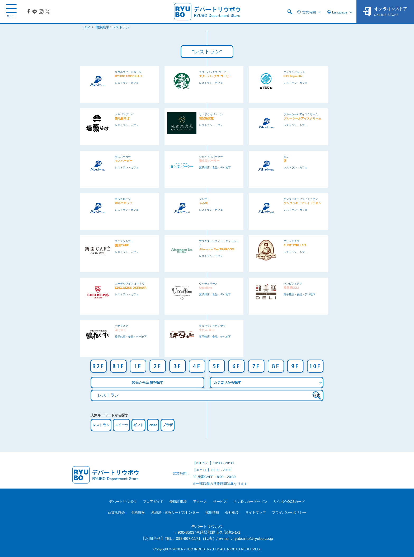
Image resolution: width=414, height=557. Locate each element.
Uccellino (205, 287)
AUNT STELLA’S (295, 245)
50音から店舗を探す (147, 382)
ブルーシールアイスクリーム (301, 114)
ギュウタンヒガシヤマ (212, 325)
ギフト (138, 425)
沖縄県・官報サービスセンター (175, 512)
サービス (220, 502)
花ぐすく (120, 330)
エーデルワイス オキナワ (130, 283)
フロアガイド (153, 502)
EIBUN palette (293, 76)
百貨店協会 (116, 512)
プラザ (167, 425)
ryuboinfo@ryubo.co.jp (253, 538)
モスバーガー (123, 156)
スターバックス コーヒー (214, 72)
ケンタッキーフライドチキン (301, 198)
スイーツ (121, 425)
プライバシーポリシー (289, 512)
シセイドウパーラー (211, 156)
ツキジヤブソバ (124, 114)
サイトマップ (255, 512)
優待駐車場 (178, 502)
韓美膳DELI (291, 287)
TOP (86, 27)
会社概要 (232, 512)
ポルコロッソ (123, 198)
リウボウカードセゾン (250, 502)
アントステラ (291, 241)
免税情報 (138, 512)
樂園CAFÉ (122, 245)
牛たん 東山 (206, 330)
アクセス (200, 502)
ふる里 (203, 203)
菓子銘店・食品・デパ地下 (215, 167)
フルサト (204, 198)
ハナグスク (121, 325)
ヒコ (286, 156)
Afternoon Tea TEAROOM (216, 249)
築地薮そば (122, 118)
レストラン (101, 425)
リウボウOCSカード (289, 502)
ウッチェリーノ (208, 283)
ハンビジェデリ (293, 283)
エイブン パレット (294, 72)
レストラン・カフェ (127, 82)
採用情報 (212, 512)
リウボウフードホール (128, 72)
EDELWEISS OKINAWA (131, 287)
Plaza (153, 425)
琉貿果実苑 (206, 118)
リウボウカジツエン (211, 114)
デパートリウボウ (123, 502)
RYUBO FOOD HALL (129, 76)
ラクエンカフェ (124, 241)
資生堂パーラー (209, 160)
